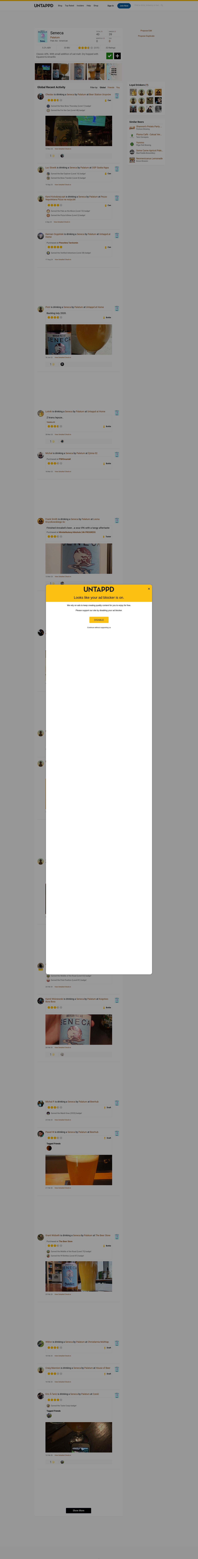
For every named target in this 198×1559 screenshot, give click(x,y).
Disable (99, 619)
